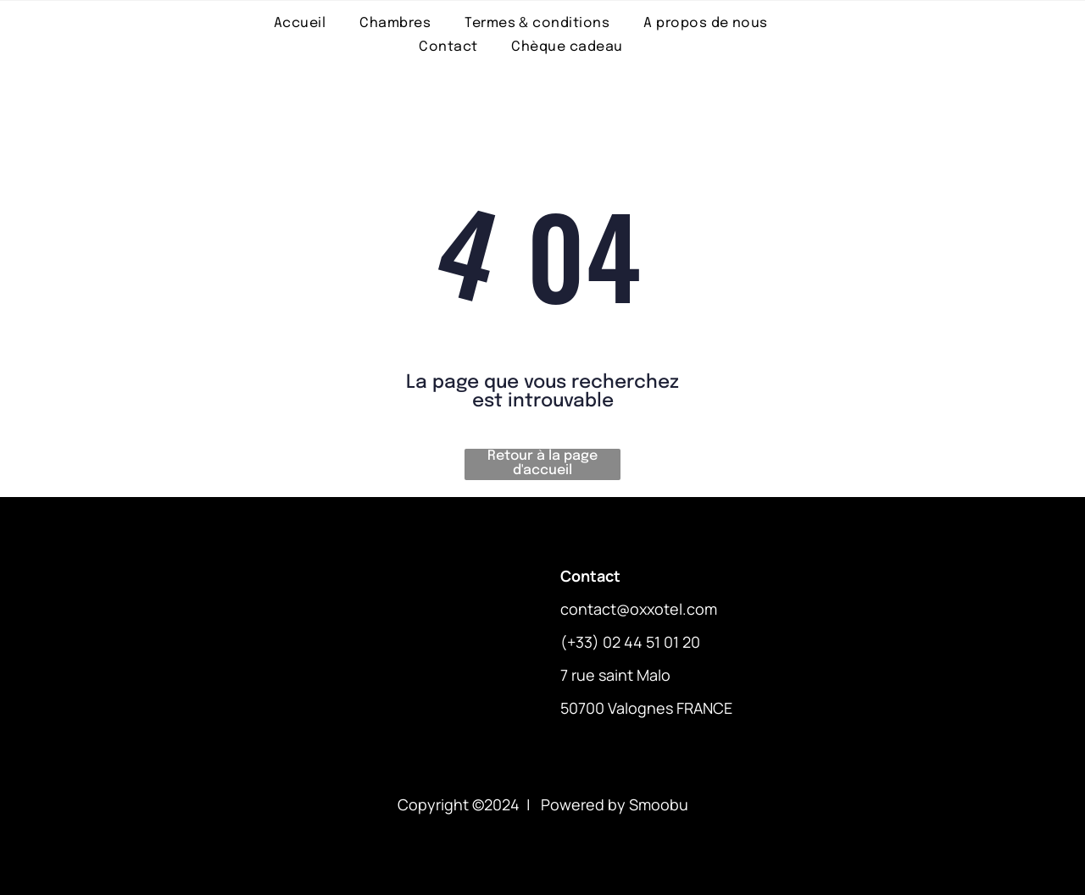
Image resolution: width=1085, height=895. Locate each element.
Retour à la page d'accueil (542, 463)
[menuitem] (299, 23)
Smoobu (658, 804)
